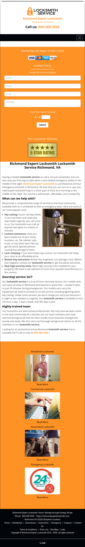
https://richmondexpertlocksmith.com (52, 516)
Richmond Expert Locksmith (39, 183)
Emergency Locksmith (42, 464)
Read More (42, 384)
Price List (44, 529)
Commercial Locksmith (42, 389)
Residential (17, 523)
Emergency (56, 523)
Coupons (68, 523)
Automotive (43, 523)
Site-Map (54, 529)
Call (42, 543)
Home (7, 523)
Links (62, 529)
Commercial (30, 523)
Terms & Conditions (28, 529)
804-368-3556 (49, 26)
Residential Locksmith (42, 351)
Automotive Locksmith (42, 426)
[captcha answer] (45, 117)
